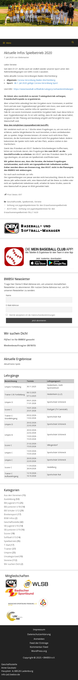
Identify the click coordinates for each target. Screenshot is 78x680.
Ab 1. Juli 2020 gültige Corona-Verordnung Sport (36, 83)
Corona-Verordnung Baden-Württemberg (36, 80)
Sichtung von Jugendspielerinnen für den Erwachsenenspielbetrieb (37, 205)
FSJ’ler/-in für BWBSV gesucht (19, 339)
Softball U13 (10, 537)
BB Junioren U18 (12, 506)
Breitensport (10, 514)
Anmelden (39, 638)
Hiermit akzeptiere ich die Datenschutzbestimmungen (32, 315)
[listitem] (57, 263)
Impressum (39, 629)
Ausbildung (9, 499)
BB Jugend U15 (11, 502)
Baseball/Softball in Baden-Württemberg (40, 14)
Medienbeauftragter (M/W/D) (20, 345)
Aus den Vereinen (12, 495)
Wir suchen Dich (12, 564)
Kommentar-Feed (39, 646)
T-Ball (7, 544)
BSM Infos (9, 518)
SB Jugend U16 (11, 525)
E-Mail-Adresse (12, 305)
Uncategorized (11, 556)
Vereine (37, 201)
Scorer (7, 533)
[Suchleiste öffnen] (73, 42)
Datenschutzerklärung (39, 634)
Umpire (7, 552)
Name (8, 295)
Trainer (8, 548)
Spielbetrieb (27, 201)
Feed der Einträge (39, 642)
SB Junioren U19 (12, 529)
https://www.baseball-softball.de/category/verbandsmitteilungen (43, 89)
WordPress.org (39, 650)
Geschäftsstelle (14, 201)
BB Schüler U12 (11, 510)
